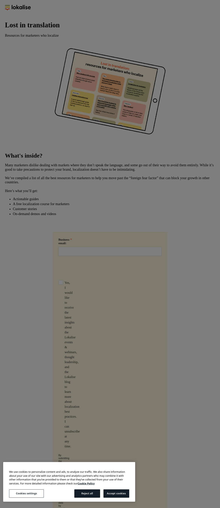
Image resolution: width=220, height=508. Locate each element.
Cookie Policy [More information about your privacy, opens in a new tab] (86, 483)
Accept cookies (116, 493)
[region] (69, 482)
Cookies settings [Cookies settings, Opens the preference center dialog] (26, 493)
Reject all (87, 493)
